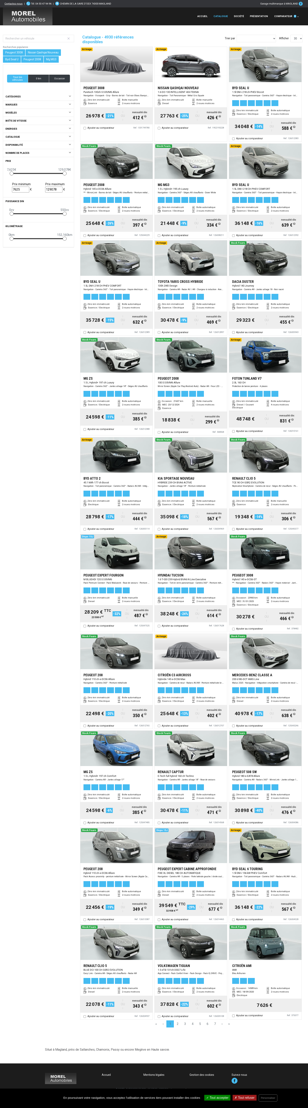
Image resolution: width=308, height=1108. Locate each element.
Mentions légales (153, 1074)
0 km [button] (38, 78)
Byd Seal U (11, 59)
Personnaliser (268, 1098)
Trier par (230, 38)
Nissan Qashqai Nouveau (43, 52)
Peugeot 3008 (14, 52)
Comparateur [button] (285, 16)
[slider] (12, 173)
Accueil (202, 16)
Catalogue (221, 16)
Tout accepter (217, 1097)
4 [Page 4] (192, 1024)
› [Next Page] (222, 1024)
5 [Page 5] (200, 1024)
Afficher (284, 38)
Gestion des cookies (202, 1074)
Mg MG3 (51, 59)
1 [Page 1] (170, 1024)
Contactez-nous (14, 3)
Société (239, 16)
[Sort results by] (256, 38)
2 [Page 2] (178, 1024)
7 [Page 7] (215, 1024)
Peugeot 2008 (32, 59)
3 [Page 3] (185, 1024)
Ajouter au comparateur (100, 127)
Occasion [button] (59, 78)
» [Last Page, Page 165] (229, 1024)
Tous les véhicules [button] (17, 78)
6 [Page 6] (207, 1024)
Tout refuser (245, 1097)
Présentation (259, 16)
